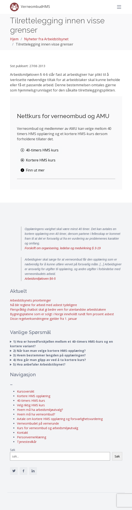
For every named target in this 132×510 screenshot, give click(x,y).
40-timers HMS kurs (39, 150)
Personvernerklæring (31, 437)
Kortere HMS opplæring (33, 396)
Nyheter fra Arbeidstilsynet (46, 39)
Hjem (14, 39)
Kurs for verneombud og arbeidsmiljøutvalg (47, 428)
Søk (12, 450)
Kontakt (22, 432)
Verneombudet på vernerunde (38, 423)
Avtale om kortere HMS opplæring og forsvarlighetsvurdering (60, 419)
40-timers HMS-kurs (31, 400)
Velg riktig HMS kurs (31, 405)
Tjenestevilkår (27, 442)
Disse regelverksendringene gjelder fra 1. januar (43, 319)
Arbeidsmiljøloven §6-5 (40, 278)
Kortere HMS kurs (38, 160)
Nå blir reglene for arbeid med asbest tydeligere (43, 305)
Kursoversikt (25, 391)
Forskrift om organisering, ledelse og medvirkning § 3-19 (63, 248)
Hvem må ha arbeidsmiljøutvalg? (40, 410)
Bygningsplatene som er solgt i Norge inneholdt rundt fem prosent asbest (62, 314)
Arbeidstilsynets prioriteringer (30, 300)
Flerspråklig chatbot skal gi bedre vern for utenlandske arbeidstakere (58, 309)
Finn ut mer (33, 170)
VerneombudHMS (30, 7)
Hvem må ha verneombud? (36, 414)
